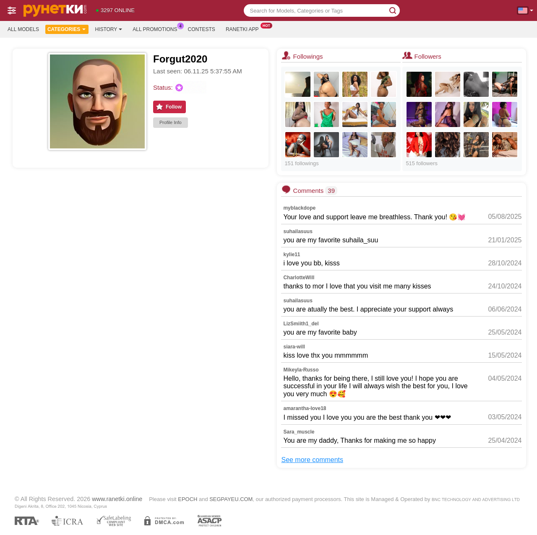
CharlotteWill (298, 277)
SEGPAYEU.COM (231, 499)
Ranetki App (244, 28)
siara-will (294, 347)
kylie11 (291, 254)
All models (23, 29)
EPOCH (187, 499)
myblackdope (299, 208)
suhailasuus (297, 231)
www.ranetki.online (117, 499)
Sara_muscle (298, 432)
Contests (201, 29)
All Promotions (157, 28)
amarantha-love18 (304, 408)
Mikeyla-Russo (300, 370)
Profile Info (170, 122)
